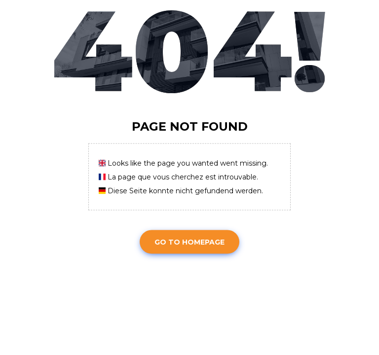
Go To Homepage (189, 241)
